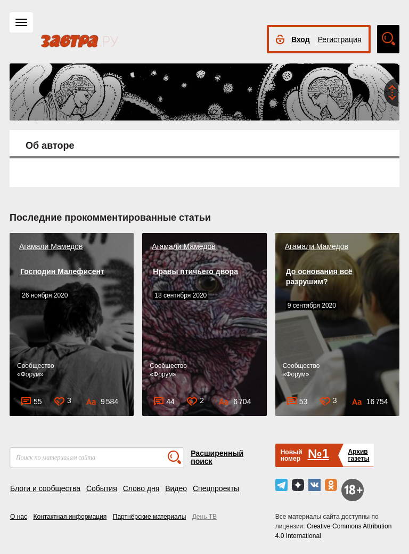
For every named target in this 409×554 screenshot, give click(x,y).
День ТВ (204, 516)
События (101, 488)
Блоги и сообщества (45, 488)
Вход (300, 39)
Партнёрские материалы (149, 516)
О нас (18, 516)
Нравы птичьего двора (195, 271)
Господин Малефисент (62, 271)
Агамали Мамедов (51, 246)
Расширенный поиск (217, 457)
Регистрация (340, 39)
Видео (176, 488)
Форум (30, 374)
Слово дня (141, 488)
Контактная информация (70, 516)
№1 (318, 453)
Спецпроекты (216, 488)
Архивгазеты (358, 455)
